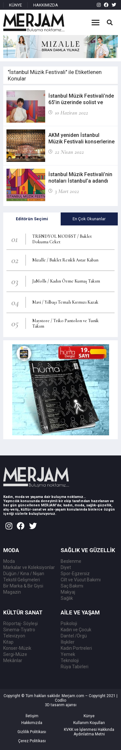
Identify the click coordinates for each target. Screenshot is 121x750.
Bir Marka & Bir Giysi (23, 585)
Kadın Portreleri (76, 648)
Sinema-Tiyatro (19, 629)
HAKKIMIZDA (45, 5)
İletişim (31, 716)
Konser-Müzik (17, 648)
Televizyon (14, 635)
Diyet (66, 567)
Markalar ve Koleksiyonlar (29, 567)
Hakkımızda (31, 722)
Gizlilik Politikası (31, 732)
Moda (9, 561)
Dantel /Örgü (74, 635)
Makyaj (68, 592)
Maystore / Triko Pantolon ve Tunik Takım (65, 323)
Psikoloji (69, 623)
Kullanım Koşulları (89, 722)
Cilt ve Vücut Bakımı (81, 579)
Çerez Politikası (32, 741)
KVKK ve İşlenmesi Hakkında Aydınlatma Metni (89, 731)
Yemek (68, 654)
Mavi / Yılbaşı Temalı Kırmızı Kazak (65, 302)
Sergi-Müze (15, 654)
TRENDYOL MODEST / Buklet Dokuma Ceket (62, 239)
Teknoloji (70, 660)
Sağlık (67, 598)
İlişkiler (68, 642)
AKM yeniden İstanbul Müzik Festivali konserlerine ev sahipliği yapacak (81, 141)
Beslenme (71, 561)
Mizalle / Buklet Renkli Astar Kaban (65, 260)
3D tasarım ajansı (60, 705)
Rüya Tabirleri (74, 666)
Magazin (12, 592)
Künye (89, 716)
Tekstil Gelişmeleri (21, 579)
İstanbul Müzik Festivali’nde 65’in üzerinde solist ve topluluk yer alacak (81, 102)
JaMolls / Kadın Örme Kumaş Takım (66, 281)
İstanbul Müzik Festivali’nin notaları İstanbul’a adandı (80, 177)
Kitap (8, 642)
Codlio (60, 700)
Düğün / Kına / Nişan (23, 573)
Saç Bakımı (72, 585)
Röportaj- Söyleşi (20, 623)
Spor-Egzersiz (75, 573)
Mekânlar (12, 660)
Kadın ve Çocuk (76, 629)
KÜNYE (15, 5)
